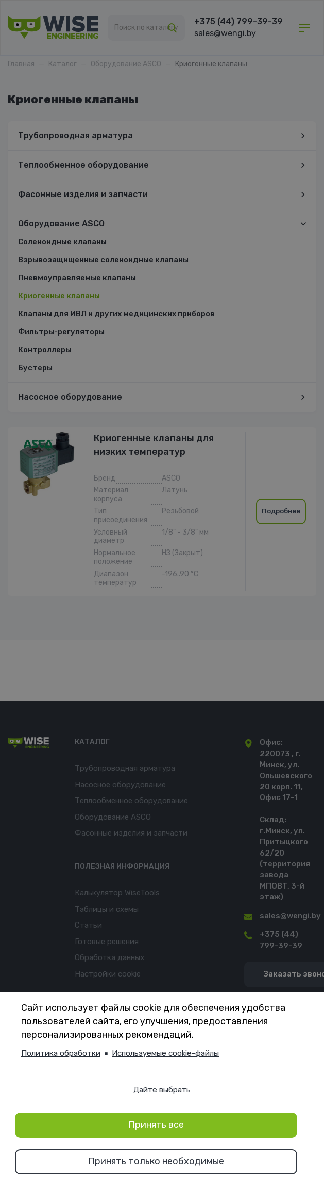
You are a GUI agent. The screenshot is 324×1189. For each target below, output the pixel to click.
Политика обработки (60, 1053)
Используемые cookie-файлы (165, 1053)
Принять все (156, 1124)
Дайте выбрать (162, 1089)
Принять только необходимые (156, 1161)
